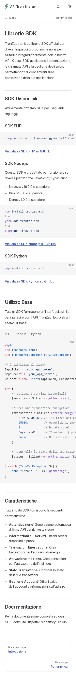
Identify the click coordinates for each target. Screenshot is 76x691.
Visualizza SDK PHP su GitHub (27, 151)
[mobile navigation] (69, 6)
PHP (8, 334)
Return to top (64, 17)
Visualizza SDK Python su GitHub (30, 281)
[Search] (58, 6)
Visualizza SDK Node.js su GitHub (30, 244)
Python (36, 334)
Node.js (20, 334)
